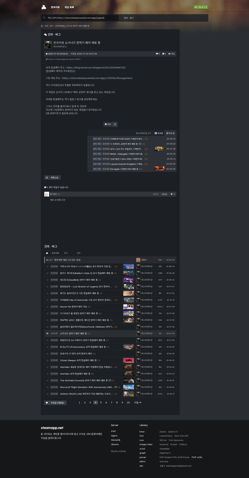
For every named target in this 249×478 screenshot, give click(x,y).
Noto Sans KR (181, 436)
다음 (138, 402)
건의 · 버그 (129, 18)
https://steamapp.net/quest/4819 (63, 59)
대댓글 (164, 194)
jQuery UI (173, 431)
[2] (92, 374)
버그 (66, 253)
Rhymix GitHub (118, 451)
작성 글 (171, 133)
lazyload (164, 444)
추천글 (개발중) (55, 403)
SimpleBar (165, 448)
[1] (115, 266)
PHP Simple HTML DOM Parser (175, 457)
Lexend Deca (166, 436)
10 (128, 402)
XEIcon (163, 440)
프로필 (159, 133)
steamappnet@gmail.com (179, 466)
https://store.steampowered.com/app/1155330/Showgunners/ (97, 78)
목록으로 (52, 178)
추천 (111, 124)
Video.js (183, 444)
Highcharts (165, 453)
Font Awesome (176, 440)
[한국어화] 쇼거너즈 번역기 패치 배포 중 (72, 26)
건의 (78, 253)
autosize (164, 461)
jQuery (163, 431)
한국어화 (55, 253)
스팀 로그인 (201, 7)
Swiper (173, 444)
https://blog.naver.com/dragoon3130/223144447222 (96, 67)
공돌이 (162, 466)
